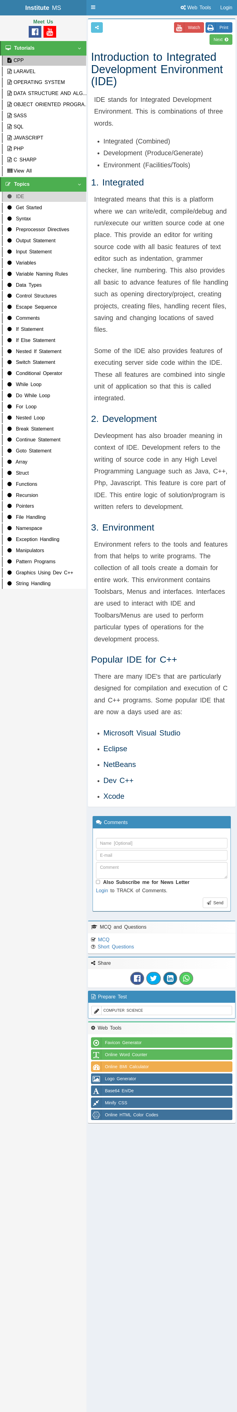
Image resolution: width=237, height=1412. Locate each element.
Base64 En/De (112, 1091)
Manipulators (25, 550)
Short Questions (116, 946)
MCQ (103, 939)
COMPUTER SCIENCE (117, 1010)
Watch (187, 27)
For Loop (21, 406)
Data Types (24, 285)
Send (215, 902)
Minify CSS (109, 1103)
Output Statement (31, 240)
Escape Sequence (32, 307)
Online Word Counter (119, 1055)
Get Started (24, 207)
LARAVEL (21, 71)
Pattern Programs (31, 561)
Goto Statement (29, 450)
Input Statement (29, 251)
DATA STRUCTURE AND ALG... (46, 93)
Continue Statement (33, 439)
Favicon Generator (116, 1043)
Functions (22, 484)
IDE (15, 196)
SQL (15, 126)
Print (217, 27)
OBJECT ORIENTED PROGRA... (46, 104)
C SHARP (21, 159)
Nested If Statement (34, 351)
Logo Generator (113, 1079)
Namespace (24, 528)
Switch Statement (31, 362)
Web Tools (196, 7)
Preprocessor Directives (38, 229)
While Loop (24, 384)
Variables (21, 262)
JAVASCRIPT (25, 137)
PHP (15, 148)
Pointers (20, 506)
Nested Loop (26, 417)
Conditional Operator (34, 373)
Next (221, 39)
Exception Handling (33, 539)
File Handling (26, 517)
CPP (15, 60)
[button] (93, 7)
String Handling (29, 583)
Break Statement (30, 428)
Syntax (19, 218)
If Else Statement (31, 340)
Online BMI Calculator (120, 1067)
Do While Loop (28, 395)
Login (102, 890)
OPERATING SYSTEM (36, 82)
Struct (18, 473)
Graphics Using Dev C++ (40, 572)
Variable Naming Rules (37, 274)
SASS (17, 115)
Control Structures (31, 295)
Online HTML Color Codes (124, 1115)
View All (19, 170)
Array (17, 461)
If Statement (25, 329)
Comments (23, 318)
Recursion (22, 495)
